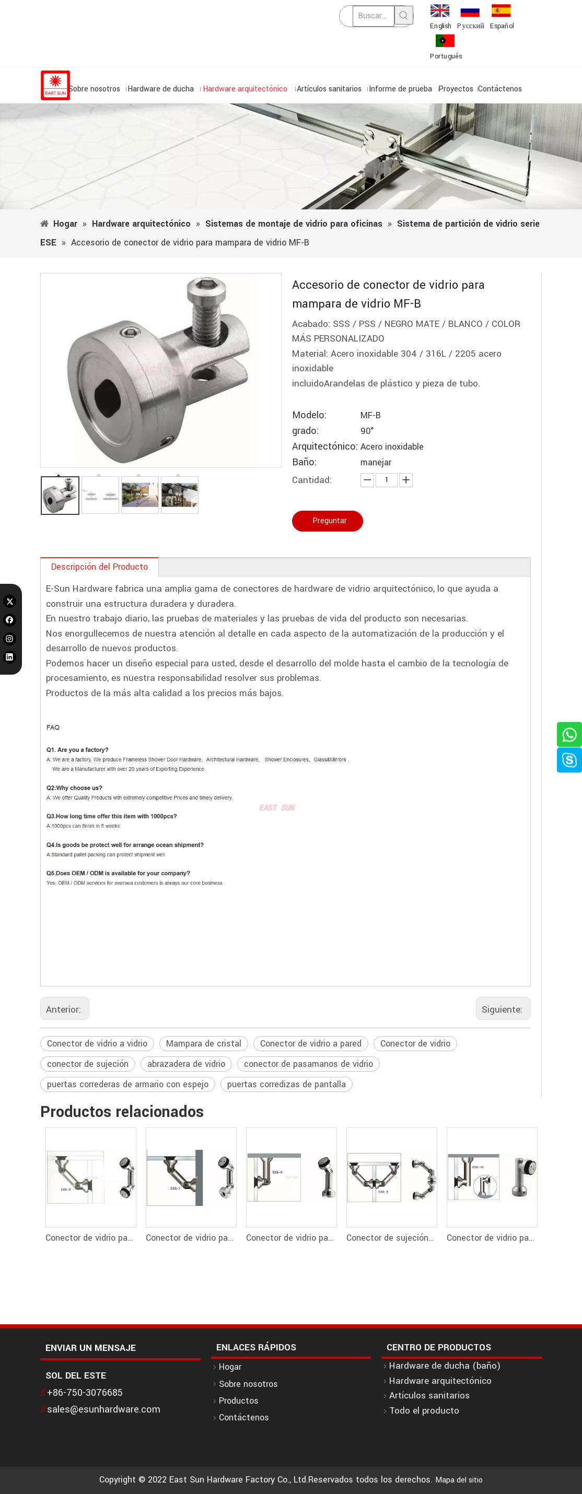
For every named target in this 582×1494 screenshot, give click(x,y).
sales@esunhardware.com (103, 1409)
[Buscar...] (373, 16)
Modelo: (309, 415)
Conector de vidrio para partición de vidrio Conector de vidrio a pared (191, 1238)
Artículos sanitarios (429, 1395)
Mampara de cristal (203, 1044)
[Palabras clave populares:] (403, 15)
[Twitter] (9, 601)
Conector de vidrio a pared (311, 1044)
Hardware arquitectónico (440, 1380)
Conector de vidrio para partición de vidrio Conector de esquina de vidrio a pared (492, 1238)
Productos (239, 1401)
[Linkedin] (9, 657)
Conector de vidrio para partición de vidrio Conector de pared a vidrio (291, 1238)
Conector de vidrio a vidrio (97, 1044)
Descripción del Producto (99, 567)
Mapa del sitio (459, 1480)
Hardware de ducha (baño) (444, 1365)
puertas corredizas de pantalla (286, 1084)
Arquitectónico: (325, 446)
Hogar (230, 1367)
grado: (305, 431)
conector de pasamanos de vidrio (308, 1064)
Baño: (304, 462)
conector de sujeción (88, 1064)
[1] (291, 156)
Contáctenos (244, 1417)
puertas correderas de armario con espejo (127, 1084)
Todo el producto (424, 1410)
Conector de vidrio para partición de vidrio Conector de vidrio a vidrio (90, 1238)
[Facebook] (9, 620)
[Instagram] (9, 638)
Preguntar (329, 520)
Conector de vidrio (415, 1044)
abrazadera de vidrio (186, 1064)
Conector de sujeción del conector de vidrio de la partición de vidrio (391, 1238)
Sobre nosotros (248, 1384)
